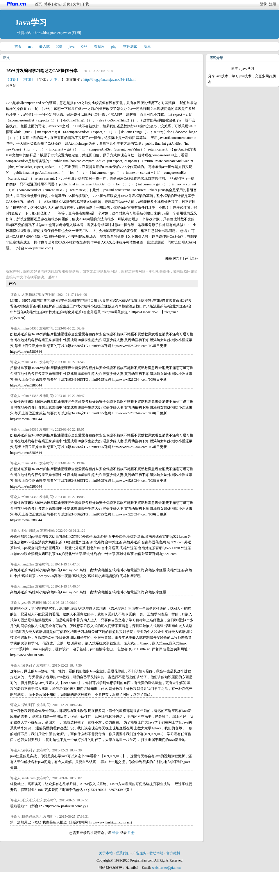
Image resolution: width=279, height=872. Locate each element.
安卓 (147, 46)
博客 (47, 4)
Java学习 (31, 22)
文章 (76, 4)
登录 (263, 4)
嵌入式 (44, 46)
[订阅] (76, 33)
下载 (85, 4)
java (71, 46)
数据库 (99, 46)
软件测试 (130, 46)
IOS (59, 46)
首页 (38, 4)
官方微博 (173, 853)
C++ (84, 46)
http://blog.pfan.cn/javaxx (53, 33)
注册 (272, 4)
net (30, 46)
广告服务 (139, 853)
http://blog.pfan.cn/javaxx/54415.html (109, 80)
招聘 (66, 4)
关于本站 (106, 853)
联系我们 (123, 853)
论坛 (57, 4)
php (114, 46)
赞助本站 (156, 853)
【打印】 (28, 80)
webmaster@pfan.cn (166, 868)
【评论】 (13, 80)
